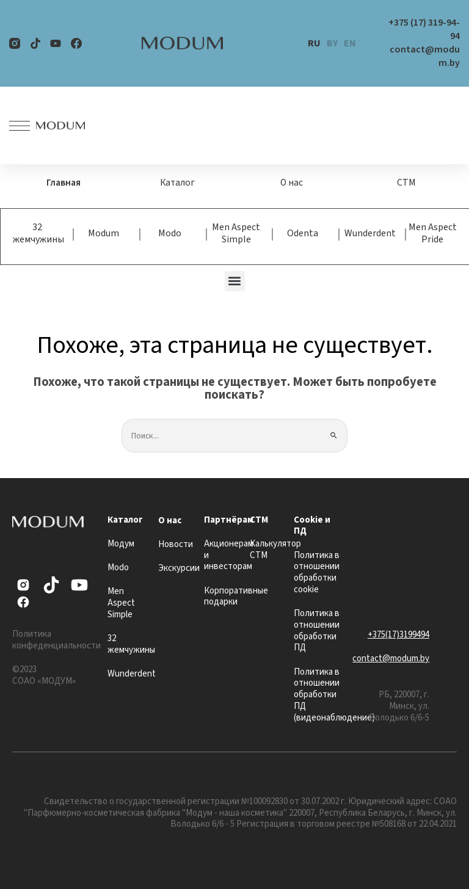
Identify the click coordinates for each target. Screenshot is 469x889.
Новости (175, 543)
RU (314, 43)
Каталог (177, 182)
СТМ (405, 182)
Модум (120, 543)
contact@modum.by (390, 658)
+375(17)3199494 (398, 634)
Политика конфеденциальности (56, 640)
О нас (292, 182)
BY (332, 43)
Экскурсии (179, 567)
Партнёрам (228, 519)
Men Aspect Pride (433, 232)
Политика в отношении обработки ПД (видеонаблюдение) (334, 694)
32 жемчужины (38, 232)
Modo (169, 232)
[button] (235, 280)
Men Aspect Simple (236, 232)
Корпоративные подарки (236, 596)
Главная (63, 182)
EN (350, 43)
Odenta (302, 232)
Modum (103, 232)
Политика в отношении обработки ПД (317, 629)
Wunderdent (370, 232)
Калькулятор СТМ (275, 549)
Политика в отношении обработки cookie (317, 571)
